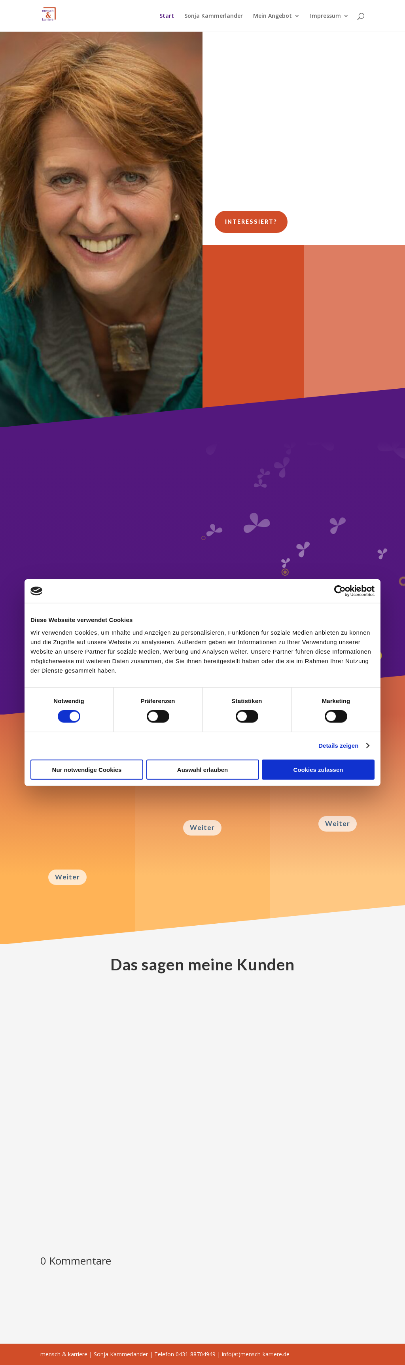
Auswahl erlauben (202, 769)
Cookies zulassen (318, 769)
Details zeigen (338, 745)
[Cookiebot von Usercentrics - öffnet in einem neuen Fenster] (340, 591)
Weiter (67, 877)
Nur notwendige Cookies (87, 769)
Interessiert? (251, 221)
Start (166, 16)
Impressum (325, 16)
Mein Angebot (272, 16)
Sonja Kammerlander (213, 16)
